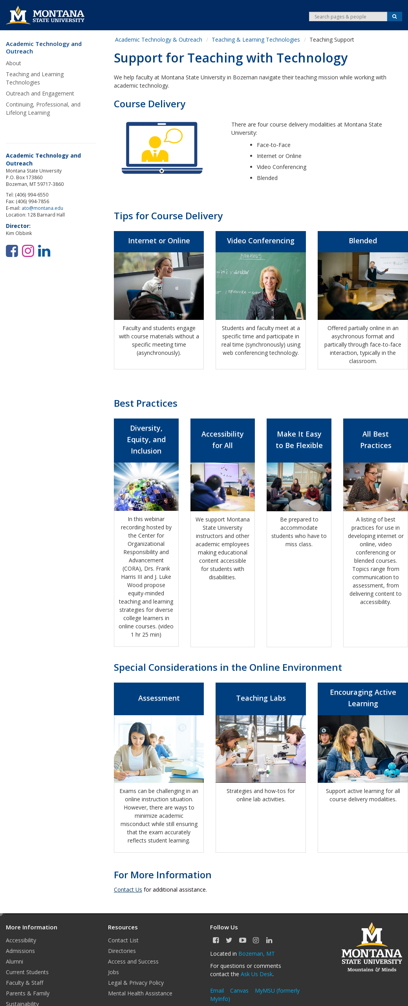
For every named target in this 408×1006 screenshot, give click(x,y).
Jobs (113, 972)
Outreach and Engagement (40, 93)
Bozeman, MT (256, 953)
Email (217, 990)
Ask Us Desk (257, 974)
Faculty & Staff (24, 982)
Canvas (239, 990)
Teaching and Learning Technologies (35, 78)
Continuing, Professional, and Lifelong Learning (43, 108)
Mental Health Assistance (140, 993)
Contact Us (128, 889)
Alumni (14, 961)
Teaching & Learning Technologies (256, 39)
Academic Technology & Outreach (158, 39)
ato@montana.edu (42, 208)
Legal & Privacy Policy (136, 982)
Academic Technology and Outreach (44, 47)
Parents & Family (27, 993)
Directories (122, 951)
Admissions (20, 951)
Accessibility (21, 940)
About (13, 63)
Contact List (123, 940)
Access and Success (133, 961)
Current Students (27, 972)
